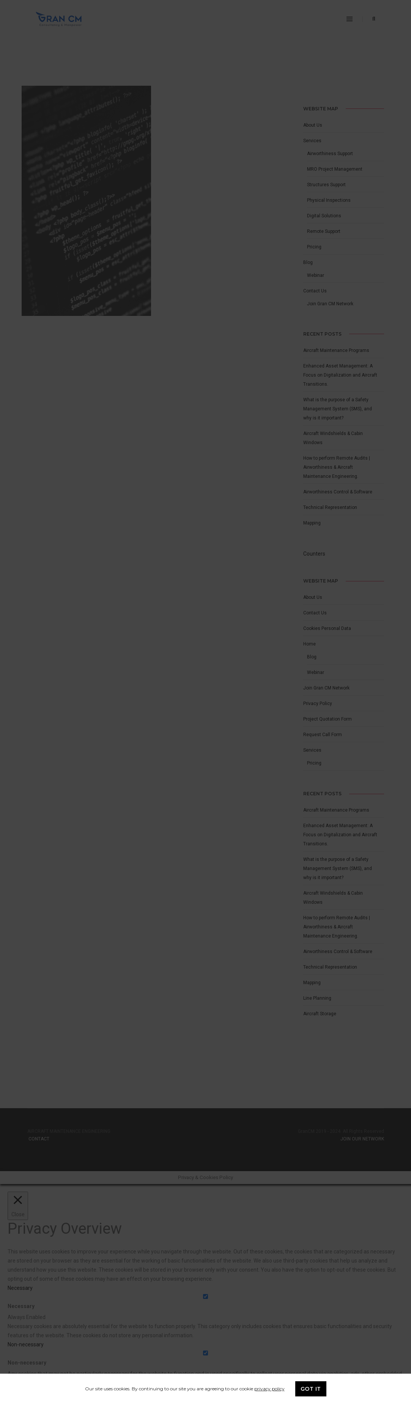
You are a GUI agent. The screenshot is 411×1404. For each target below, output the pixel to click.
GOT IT (311, 1388)
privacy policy (269, 1388)
